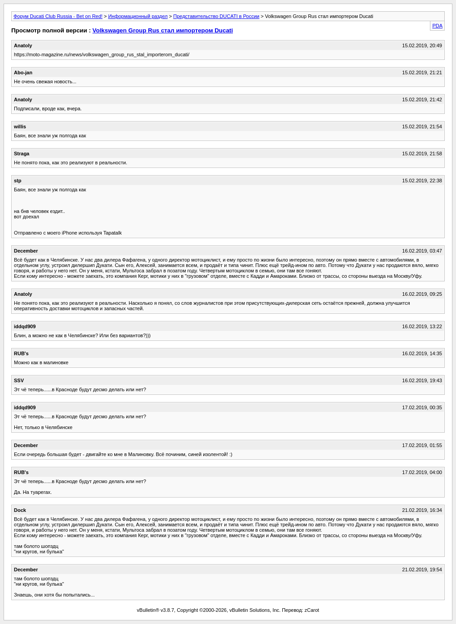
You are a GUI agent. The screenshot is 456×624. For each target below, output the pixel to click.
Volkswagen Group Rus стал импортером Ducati (163, 30)
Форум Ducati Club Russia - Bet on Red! (58, 16)
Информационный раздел (137, 16)
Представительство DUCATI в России (216, 16)
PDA (437, 25)
